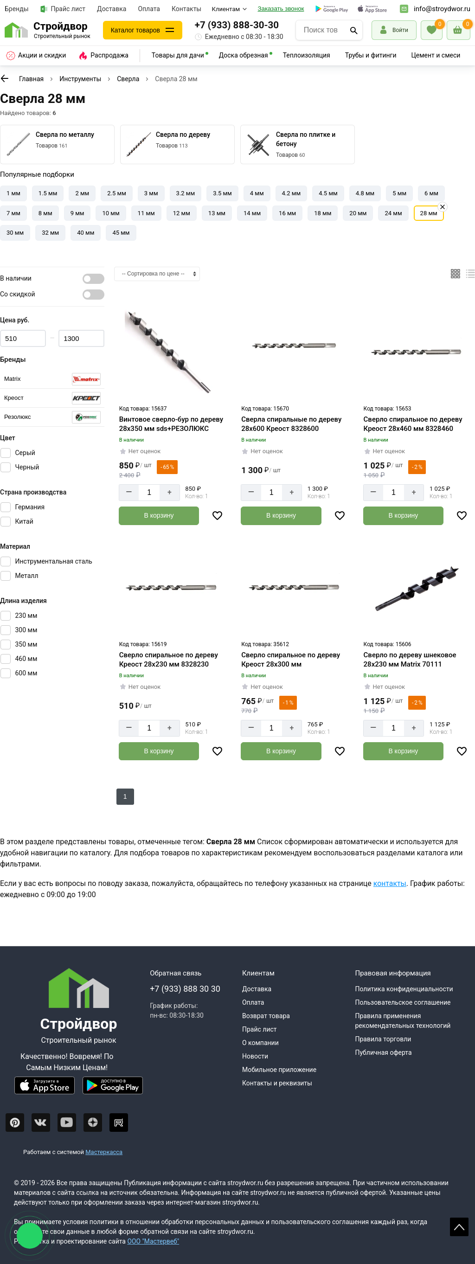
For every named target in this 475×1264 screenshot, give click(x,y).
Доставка (111, 9)
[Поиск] (354, 30)
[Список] (470, 273)
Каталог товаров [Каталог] (137, 30)
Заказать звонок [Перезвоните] (281, 8)
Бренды (17, 9)
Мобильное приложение (279, 1069)
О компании (260, 1042)
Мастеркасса (103, 1152)
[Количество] (149, 492)
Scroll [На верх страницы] (459, 1227)
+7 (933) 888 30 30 (185, 988)
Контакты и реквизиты (277, 1082)
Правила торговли (383, 1038)
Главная (31, 79)
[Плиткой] (455, 273)
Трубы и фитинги (371, 55)
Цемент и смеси (436, 55)
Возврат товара (266, 1015)
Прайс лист (63, 9)
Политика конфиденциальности (404, 988)
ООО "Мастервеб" (153, 1241)
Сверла (128, 79)
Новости (255, 1055)
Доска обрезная (243, 55)
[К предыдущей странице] (4, 78)
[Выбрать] (52, 379)
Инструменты (80, 79)
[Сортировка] (157, 274)
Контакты (186, 9)
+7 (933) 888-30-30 (240, 25)
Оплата (149, 9)
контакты (390, 883)
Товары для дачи (178, 55)
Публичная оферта (383, 1052)
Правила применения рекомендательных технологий (402, 1020)
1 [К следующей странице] (125, 796)
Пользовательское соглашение (402, 1002)
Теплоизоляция (306, 55)
